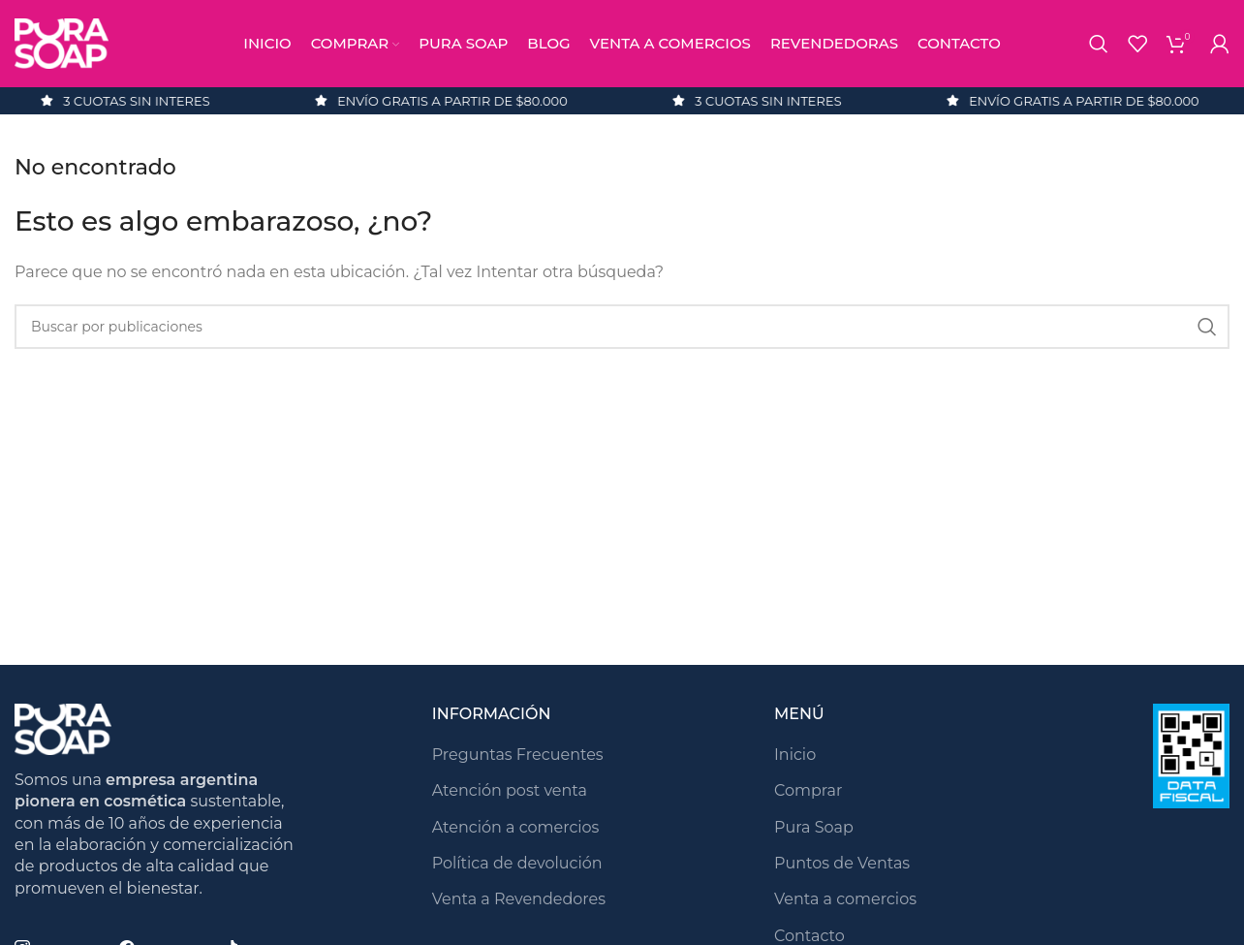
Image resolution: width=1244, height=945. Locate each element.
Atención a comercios (516, 827)
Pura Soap (814, 827)
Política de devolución (517, 863)
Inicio (795, 754)
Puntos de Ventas (842, 863)
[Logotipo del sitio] (62, 42)
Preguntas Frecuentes (518, 754)
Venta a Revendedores (519, 899)
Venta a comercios (845, 899)
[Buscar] (1098, 43)
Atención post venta (509, 790)
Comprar (808, 790)
